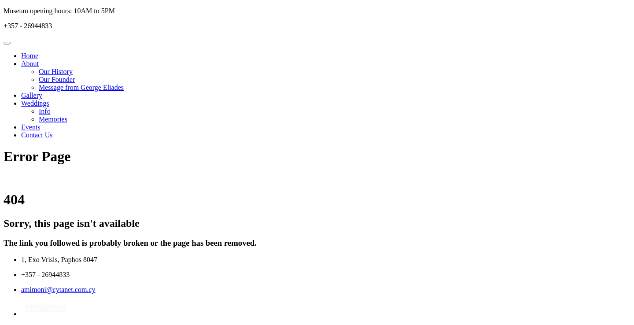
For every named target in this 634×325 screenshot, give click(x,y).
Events (31, 127)
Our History (56, 71)
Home (29, 55)
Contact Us (37, 135)
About (30, 63)
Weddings (35, 103)
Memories (53, 119)
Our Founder (57, 79)
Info (45, 111)
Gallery (31, 95)
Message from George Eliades (81, 87)
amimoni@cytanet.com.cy (58, 289)
